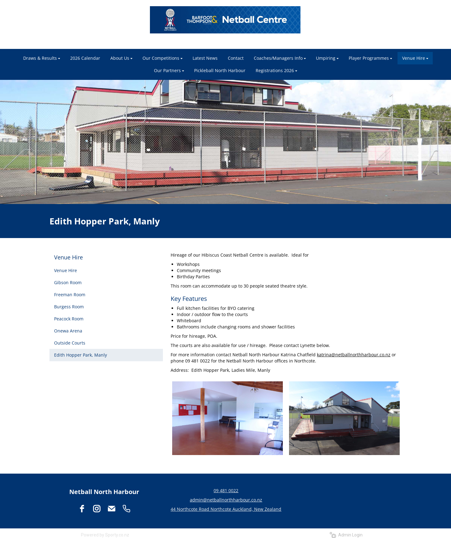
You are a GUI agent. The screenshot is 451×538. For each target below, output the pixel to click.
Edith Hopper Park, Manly (80, 355)
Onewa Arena (68, 331)
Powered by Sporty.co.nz (105, 534)
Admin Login (346, 534)
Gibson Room (68, 282)
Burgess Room (69, 307)
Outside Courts (69, 343)
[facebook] (81, 508)
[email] (111, 508)
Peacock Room (68, 319)
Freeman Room (69, 294)
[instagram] (96, 508)
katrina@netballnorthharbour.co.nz (353, 355)
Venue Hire (68, 257)
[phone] (126, 508)
